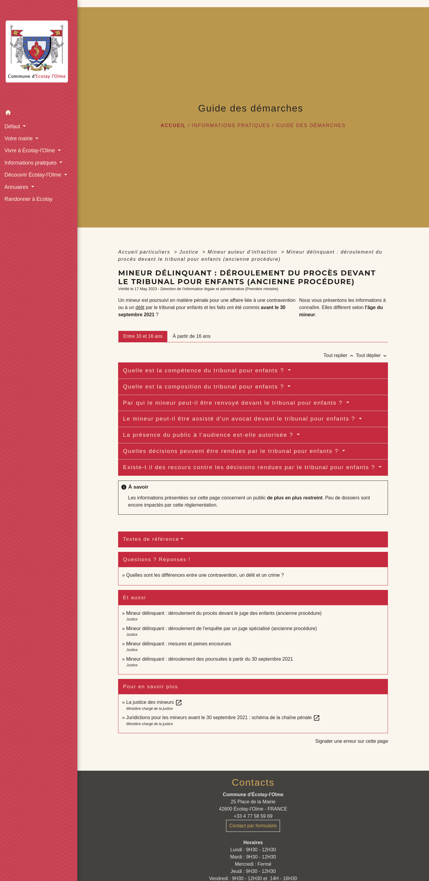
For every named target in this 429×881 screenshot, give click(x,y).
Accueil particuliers (145, 251)
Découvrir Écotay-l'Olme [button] (33, 175)
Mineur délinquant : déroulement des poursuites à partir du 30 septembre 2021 (209, 659)
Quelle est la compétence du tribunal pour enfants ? (204, 370)
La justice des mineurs (154, 702)
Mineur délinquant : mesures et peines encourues (178, 643)
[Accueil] (38, 53)
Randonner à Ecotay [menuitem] (28, 199)
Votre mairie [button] (19, 138)
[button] (38, 113)
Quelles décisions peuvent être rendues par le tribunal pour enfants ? (232, 451)
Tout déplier (372, 355)
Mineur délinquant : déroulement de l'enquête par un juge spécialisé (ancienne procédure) (221, 628)
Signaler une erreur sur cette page (351, 741)
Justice (189, 251)
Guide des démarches (311, 125)
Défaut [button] (13, 126)
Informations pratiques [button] (31, 163)
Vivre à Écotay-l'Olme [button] (30, 150)
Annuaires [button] (17, 187)
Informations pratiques (231, 125)
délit (140, 307)
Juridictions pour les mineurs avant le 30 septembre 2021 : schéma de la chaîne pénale (223, 717)
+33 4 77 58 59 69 (253, 816)
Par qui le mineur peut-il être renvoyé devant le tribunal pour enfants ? (234, 403)
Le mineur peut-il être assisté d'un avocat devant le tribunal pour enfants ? (240, 418)
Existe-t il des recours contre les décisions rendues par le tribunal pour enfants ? (250, 467)
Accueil (173, 125)
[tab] (143, 336)
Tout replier (339, 355)
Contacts (253, 782)
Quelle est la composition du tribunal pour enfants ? (204, 386)
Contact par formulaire (253, 825)
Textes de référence (151, 539)
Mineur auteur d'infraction (243, 251)
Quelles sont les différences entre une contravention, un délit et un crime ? (205, 575)
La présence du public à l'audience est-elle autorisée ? (209, 435)
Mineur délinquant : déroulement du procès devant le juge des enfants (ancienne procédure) (224, 613)
